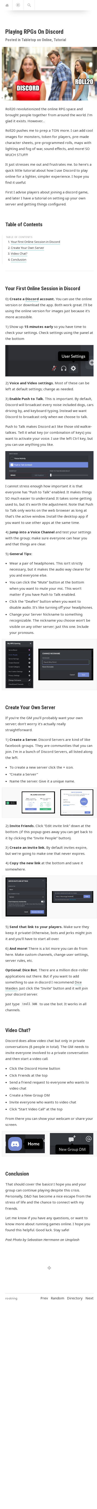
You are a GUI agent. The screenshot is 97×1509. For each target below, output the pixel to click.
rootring (11, 1298)
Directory (75, 1298)
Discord (32, 298)
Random (57, 1298)
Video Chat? (19, 254)
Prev (44, 1298)
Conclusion (18, 260)
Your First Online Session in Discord (35, 242)
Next (89, 1298)
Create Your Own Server (27, 248)
